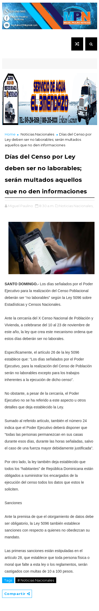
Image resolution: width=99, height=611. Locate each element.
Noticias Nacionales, (76, 206)
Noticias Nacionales (37, 134)
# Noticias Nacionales (35, 580)
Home (10, 134)
